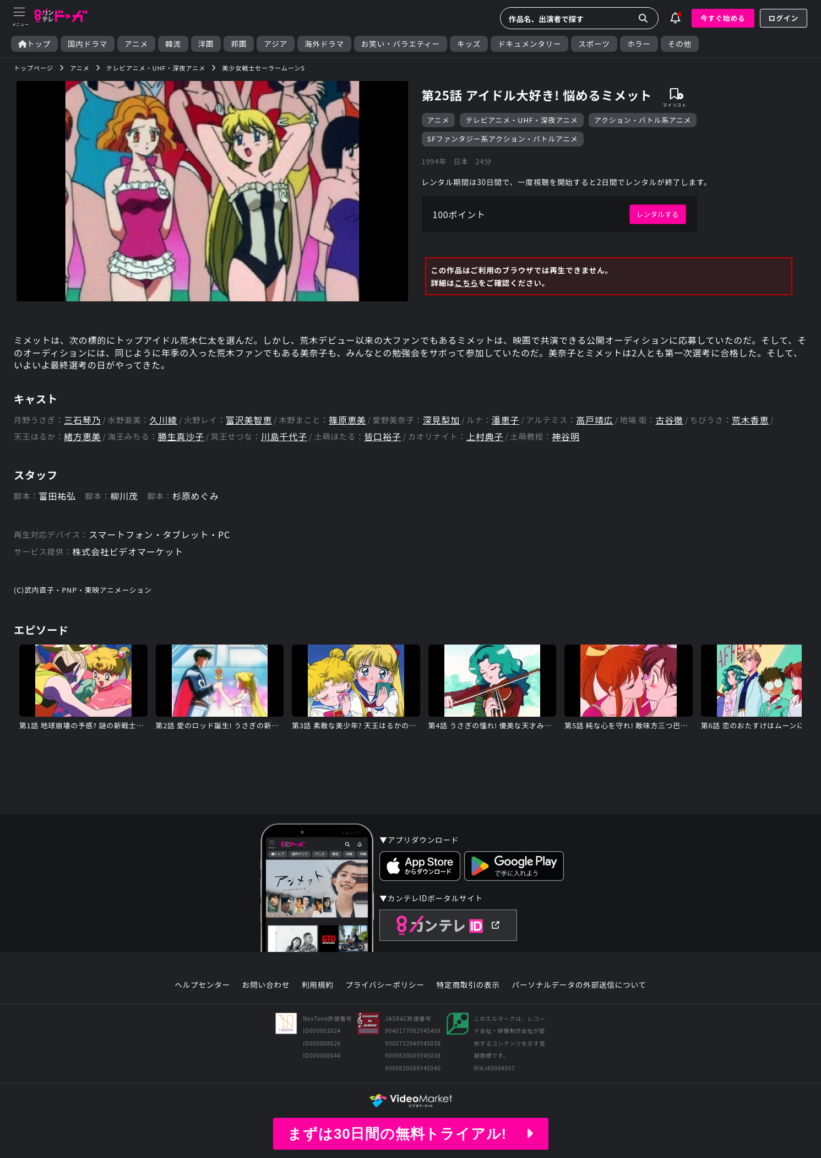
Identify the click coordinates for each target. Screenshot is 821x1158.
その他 (680, 44)
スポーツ (594, 44)
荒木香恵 (750, 420)
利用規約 (318, 985)
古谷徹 (669, 420)
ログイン (783, 18)
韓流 (173, 44)
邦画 (239, 44)
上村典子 (484, 436)
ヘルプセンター (202, 985)
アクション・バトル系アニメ (642, 120)
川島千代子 (284, 436)
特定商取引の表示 (468, 985)
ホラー (639, 44)
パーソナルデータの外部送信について (579, 985)
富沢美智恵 (249, 420)
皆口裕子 (382, 436)
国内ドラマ (87, 44)
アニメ (136, 44)
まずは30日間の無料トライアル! (410, 1133)
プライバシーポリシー (385, 985)
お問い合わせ (266, 985)
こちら (467, 282)
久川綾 (163, 420)
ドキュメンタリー (529, 44)
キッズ (469, 44)
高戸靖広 (594, 420)
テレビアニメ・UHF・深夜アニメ (521, 120)
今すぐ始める (723, 18)
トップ (34, 44)
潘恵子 (505, 420)
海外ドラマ (324, 44)
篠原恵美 (347, 420)
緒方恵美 (82, 436)
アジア (275, 44)
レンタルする (658, 214)
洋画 (206, 44)
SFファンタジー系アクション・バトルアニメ (502, 138)
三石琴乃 (82, 420)
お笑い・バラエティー (400, 44)
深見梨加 (441, 420)
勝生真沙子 (181, 436)
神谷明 (565, 436)
